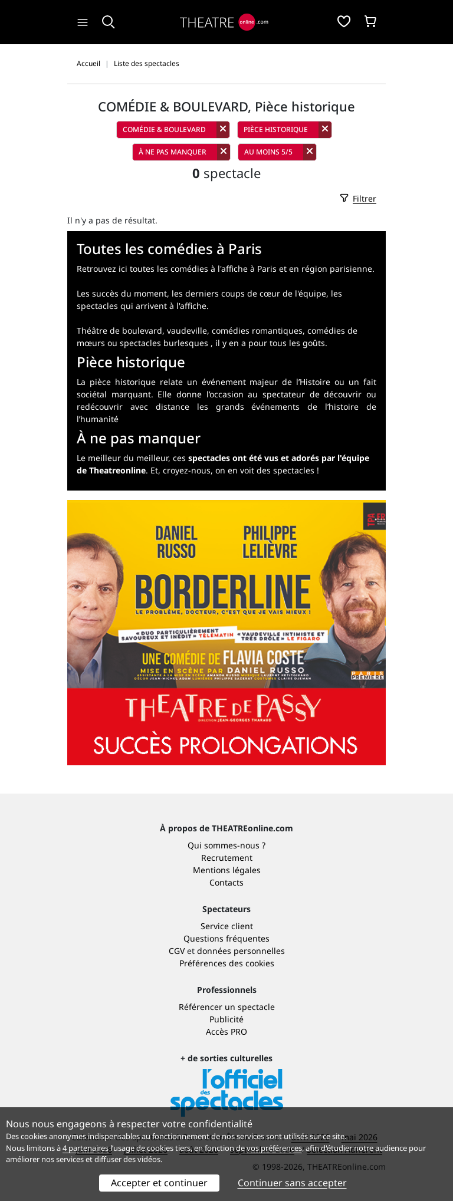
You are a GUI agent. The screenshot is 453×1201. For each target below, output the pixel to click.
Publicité (226, 1019)
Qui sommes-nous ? (226, 845)
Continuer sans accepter (292, 1182)
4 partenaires (86, 1148)
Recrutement (226, 857)
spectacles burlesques (164, 342)
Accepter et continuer (159, 1182)
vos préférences (274, 1148)
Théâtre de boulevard (119, 330)
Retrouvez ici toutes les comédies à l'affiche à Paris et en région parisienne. (226, 268)
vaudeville (187, 330)
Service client (227, 926)
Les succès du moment (122, 293)
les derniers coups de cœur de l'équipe (249, 293)
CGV (177, 950)
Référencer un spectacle (227, 1006)
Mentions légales (227, 870)
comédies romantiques (257, 330)
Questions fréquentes (226, 938)
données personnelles (241, 950)
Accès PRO (226, 1031)
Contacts (226, 882)
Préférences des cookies (226, 963)
